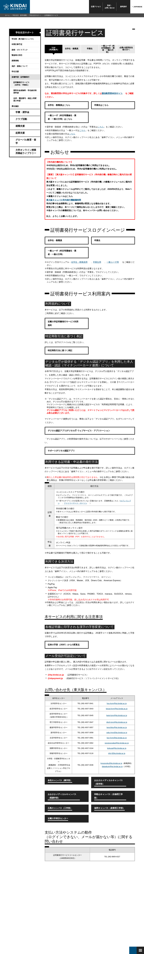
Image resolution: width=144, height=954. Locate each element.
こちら (101, 127)
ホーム (7, 15)
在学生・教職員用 (79, 262)
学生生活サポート (35, 15)
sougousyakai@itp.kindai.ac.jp (117, 743)
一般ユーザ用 (113, 262)
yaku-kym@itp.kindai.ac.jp (116, 733)
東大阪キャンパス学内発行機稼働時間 (63, 200)
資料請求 (123, 7)
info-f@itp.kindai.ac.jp (116, 753)
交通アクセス (96, 7)
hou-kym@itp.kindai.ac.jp (117, 703)
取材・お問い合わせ (110, 6)
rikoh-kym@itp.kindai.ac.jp (116, 722)
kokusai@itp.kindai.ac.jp (116, 748)
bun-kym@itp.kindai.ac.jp (117, 738)
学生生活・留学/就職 (19, 15)
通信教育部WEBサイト (112, 93)
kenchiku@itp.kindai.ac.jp (117, 727)
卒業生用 (97, 262)
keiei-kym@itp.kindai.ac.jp (116, 715)
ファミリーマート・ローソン (75, 503)
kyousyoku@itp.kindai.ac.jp (111, 763)
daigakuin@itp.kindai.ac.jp (112, 766)
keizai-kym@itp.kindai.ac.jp (116, 709)
